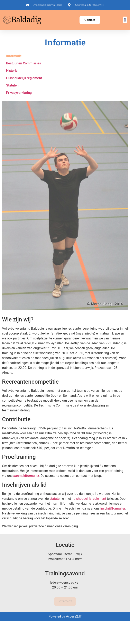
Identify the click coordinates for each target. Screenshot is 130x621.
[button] (125, 20)
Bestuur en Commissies (23, 63)
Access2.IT (74, 616)
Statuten (12, 85)
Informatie (14, 56)
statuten (55, 499)
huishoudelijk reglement (89, 499)
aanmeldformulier (26, 476)
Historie (12, 71)
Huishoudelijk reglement (24, 78)
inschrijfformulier (112, 508)
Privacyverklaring (19, 93)
